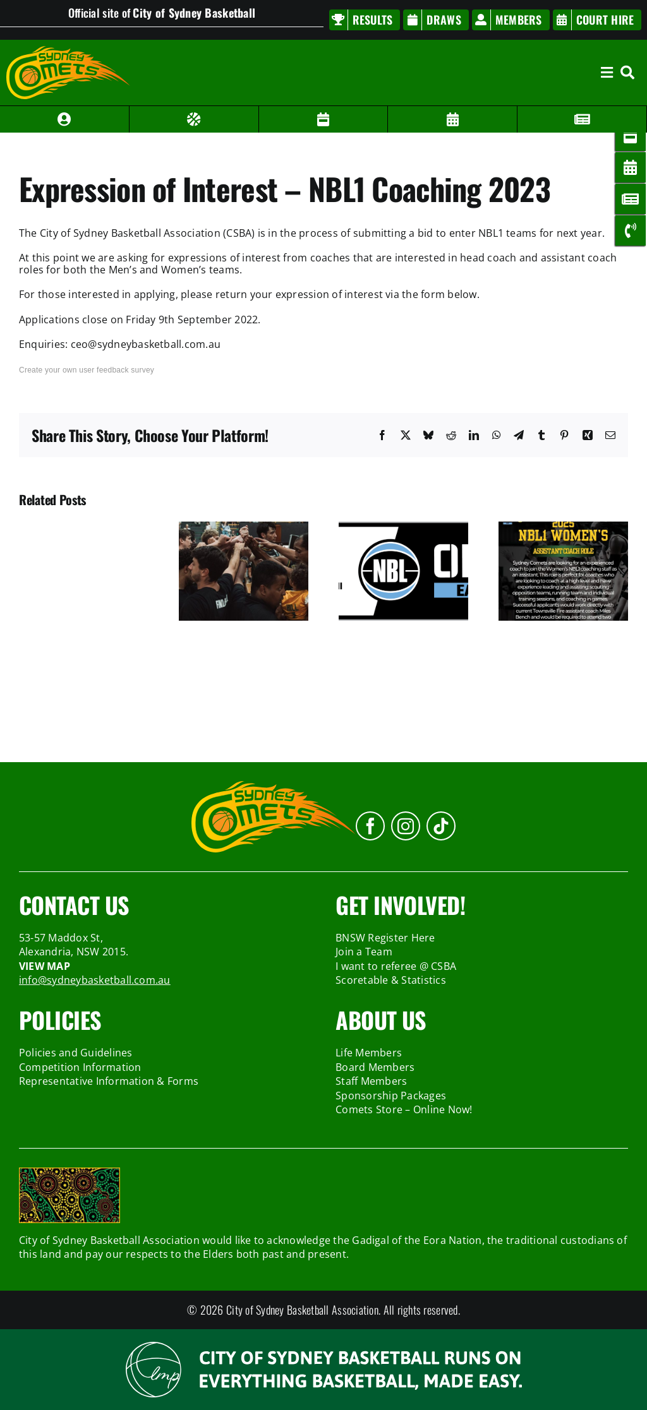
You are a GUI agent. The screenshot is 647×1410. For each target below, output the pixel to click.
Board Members (375, 1067)
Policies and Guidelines (76, 1053)
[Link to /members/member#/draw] (324, 119)
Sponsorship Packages (391, 1095)
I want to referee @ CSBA (396, 966)
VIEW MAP (44, 966)
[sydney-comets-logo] (68, 51)
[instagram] (405, 825)
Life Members (369, 1053)
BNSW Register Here (385, 938)
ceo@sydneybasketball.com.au (146, 344)
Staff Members (371, 1081)
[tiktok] (441, 825)
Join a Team (364, 952)
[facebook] (370, 825)
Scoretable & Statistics (391, 980)
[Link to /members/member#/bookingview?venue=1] (452, 119)
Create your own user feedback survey (86, 370)
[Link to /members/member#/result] (194, 119)
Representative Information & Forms (108, 1081)
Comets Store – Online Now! (404, 1109)
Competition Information (80, 1067)
